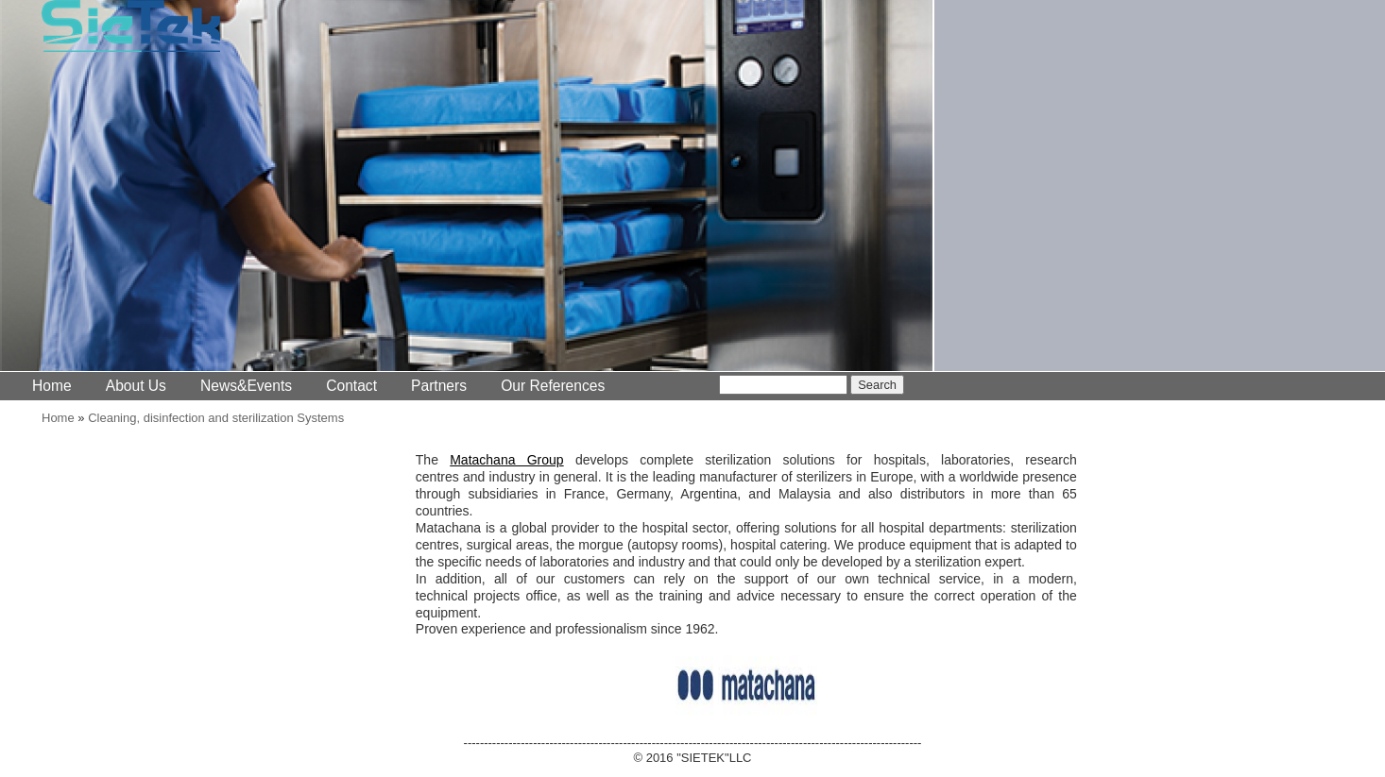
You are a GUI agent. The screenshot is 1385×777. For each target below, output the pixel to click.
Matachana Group (506, 459)
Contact (351, 386)
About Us (136, 386)
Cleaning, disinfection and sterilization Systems (216, 418)
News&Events (246, 386)
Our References (553, 386)
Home (52, 386)
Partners (439, 386)
